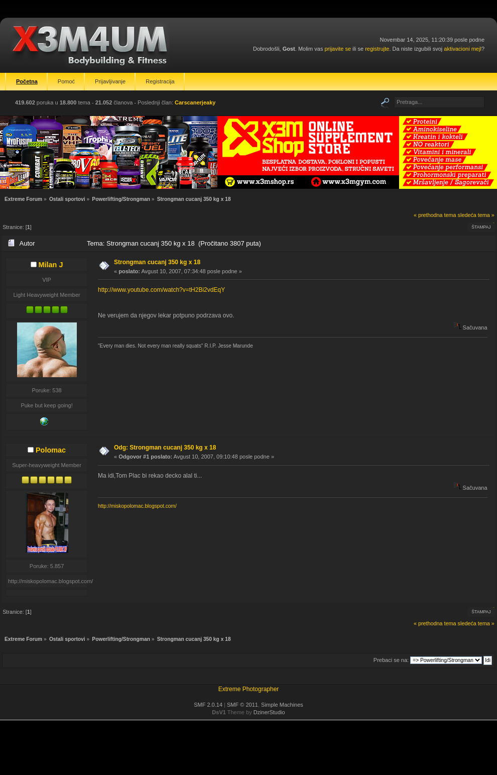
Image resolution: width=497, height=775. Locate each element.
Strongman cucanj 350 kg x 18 (157, 262)
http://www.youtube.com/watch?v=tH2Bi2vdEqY (161, 289)
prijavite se (337, 49)
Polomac (51, 450)
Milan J (51, 265)
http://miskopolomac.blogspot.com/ (137, 506)
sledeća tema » (476, 215)
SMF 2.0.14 (208, 705)
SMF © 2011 (242, 705)
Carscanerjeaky (195, 102)
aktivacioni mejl (462, 49)
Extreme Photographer (248, 689)
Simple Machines (282, 705)
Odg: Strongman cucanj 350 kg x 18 (165, 447)
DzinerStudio (269, 712)
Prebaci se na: (391, 660)
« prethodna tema (435, 215)
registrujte (377, 49)
